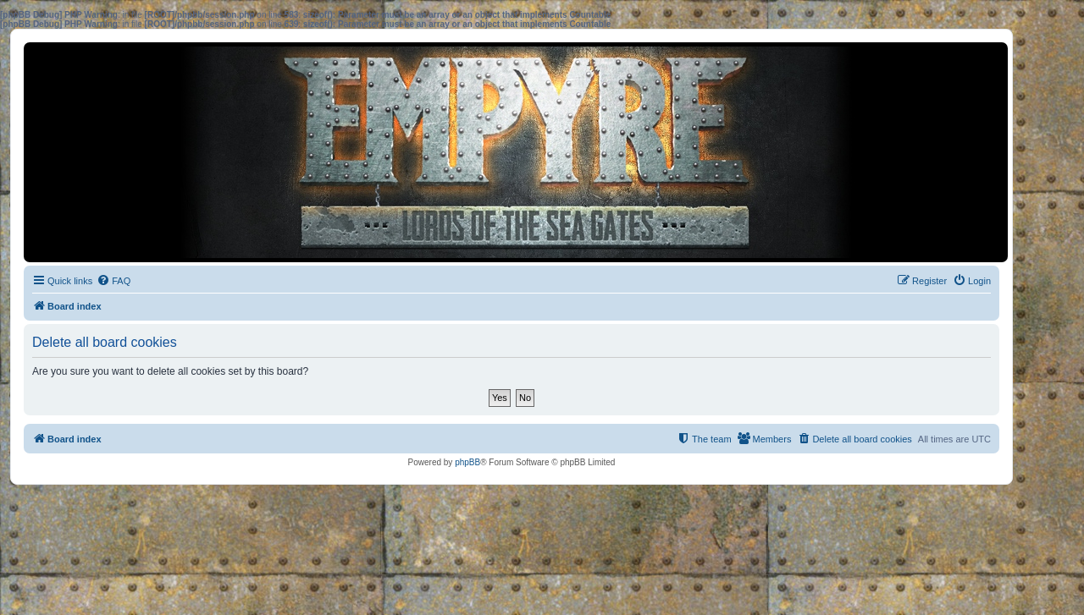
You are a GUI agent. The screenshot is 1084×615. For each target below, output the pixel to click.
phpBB (467, 462)
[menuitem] (113, 281)
